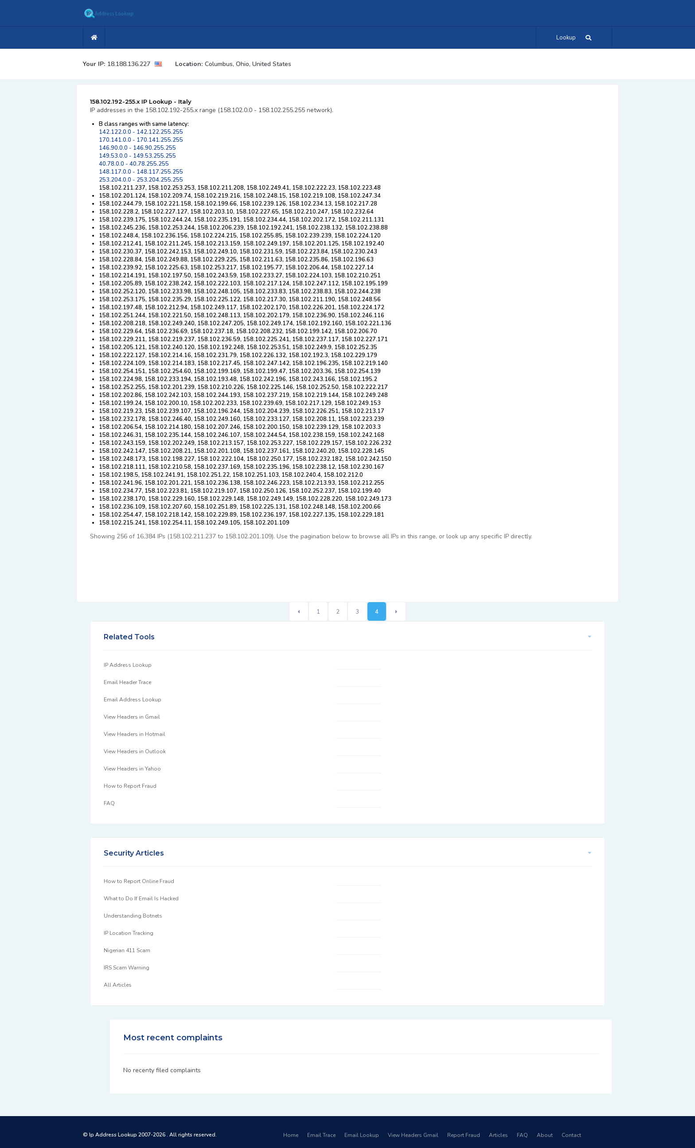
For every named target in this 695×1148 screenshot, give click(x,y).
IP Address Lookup (128, 665)
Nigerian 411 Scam (127, 950)
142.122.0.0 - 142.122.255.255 (141, 132)
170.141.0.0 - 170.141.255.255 (141, 140)
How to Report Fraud (130, 786)
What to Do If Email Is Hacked (141, 898)
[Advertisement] (251, 566)
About (545, 1135)
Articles (242, 36)
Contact (571, 1135)
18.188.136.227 (128, 64)
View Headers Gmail (413, 1135)
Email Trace (132, 36)
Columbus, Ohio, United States (248, 64)
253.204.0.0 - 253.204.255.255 (141, 180)
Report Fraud (463, 1135)
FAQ (214, 36)
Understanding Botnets (133, 915)
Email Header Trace (127, 682)
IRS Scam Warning (126, 967)
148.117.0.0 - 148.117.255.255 (141, 172)
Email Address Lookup (132, 699)
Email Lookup (178, 36)
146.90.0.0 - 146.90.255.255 (137, 148)
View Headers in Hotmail (134, 734)
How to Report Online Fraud (139, 881)
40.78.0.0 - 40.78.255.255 (134, 164)
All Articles (118, 984)
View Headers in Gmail (132, 716)
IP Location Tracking (128, 933)
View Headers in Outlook (135, 751)
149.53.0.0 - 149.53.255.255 (137, 156)
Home (290, 1135)
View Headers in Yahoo (132, 768)
